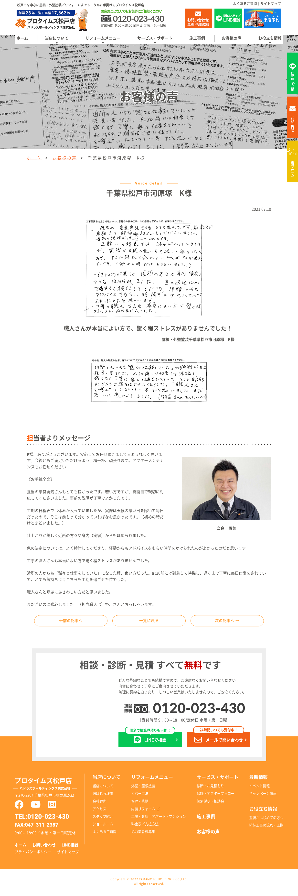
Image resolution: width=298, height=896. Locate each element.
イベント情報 (259, 788)
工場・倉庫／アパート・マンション (158, 818)
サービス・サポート (154, 38)
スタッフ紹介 (103, 818)
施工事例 (197, 38)
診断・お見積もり (210, 788)
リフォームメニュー (102, 38)
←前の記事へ (71, 622)
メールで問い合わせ (218, 739)
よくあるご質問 (245, 3)
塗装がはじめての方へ (266, 819)
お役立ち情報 (270, 38)
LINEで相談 (150, 739)
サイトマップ (270, 3)
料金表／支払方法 (145, 826)
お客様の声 (231, 38)
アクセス (99, 810)
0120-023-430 (199, 709)
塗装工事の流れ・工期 (266, 827)
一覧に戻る (149, 622)
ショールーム (103, 826)
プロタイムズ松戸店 (50, 786)
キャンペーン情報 (263, 795)
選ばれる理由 (103, 795)
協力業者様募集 (143, 833)
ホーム (22, 38)
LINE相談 (70, 847)
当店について (56, 38)
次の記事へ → (227, 622)
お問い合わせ (44, 847)
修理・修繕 (139, 803)
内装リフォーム (293, 166)
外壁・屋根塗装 (143, 788)
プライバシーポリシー (33, 854)
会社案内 (99, 803)
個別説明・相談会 (210, 803)
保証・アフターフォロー (215, 795)
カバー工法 (139, 795)
